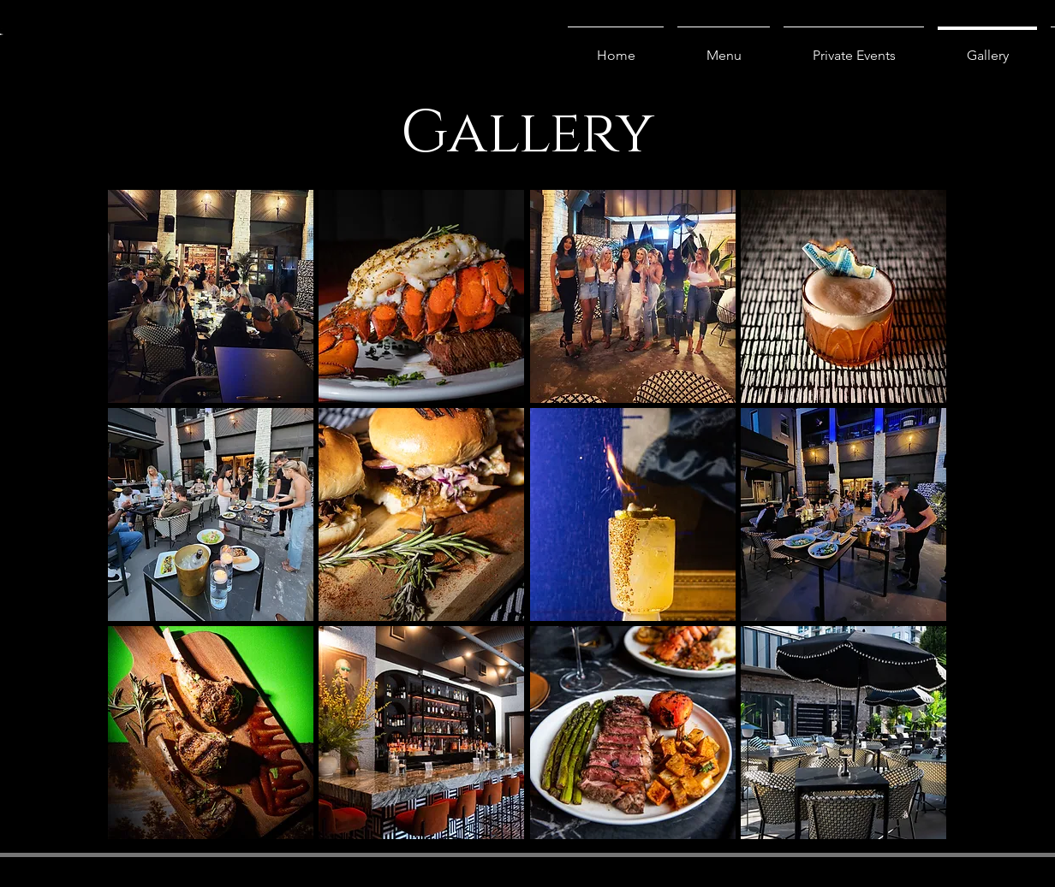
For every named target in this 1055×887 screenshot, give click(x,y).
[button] (210, 296)
